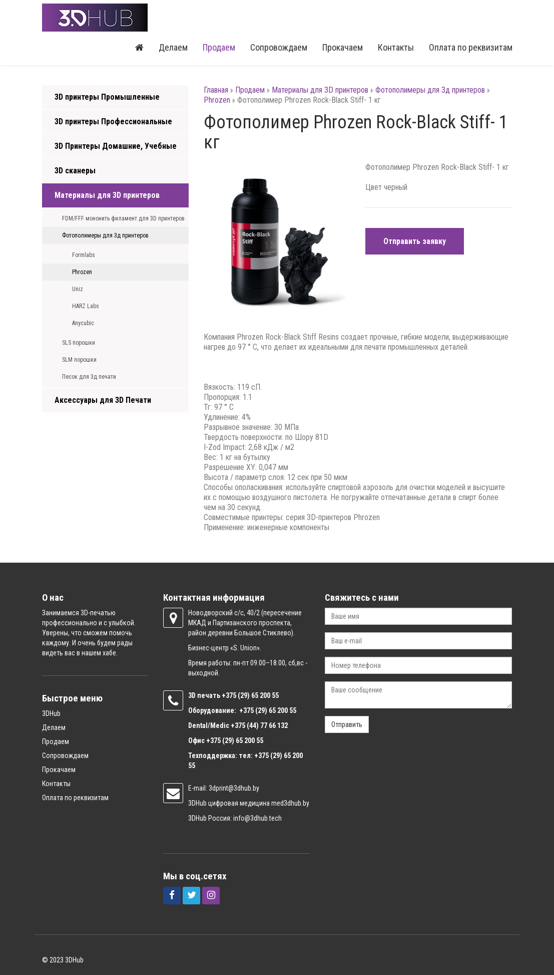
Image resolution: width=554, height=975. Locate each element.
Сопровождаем (278, 47)
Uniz (77, 289)
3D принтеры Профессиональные (113, 121)
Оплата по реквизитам (470, 47)
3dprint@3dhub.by (234, 788)
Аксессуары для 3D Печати (103, 400)
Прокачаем (342, 47)
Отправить (346, 724)
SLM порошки (79, 359)
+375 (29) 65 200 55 (234, 741)
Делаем (173, 47)
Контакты (396, 47)
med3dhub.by (290, 803)
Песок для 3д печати (89, 376)
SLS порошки (78, 342)
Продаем (219, 47)
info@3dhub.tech (257, 818)
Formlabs (83, 255)
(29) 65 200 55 (258, 695)
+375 (230, 695)
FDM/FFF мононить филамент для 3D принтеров (123, 218)
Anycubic (83, 323)
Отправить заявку (414, 241)
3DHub (51, 713)
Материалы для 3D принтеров (107, 195)
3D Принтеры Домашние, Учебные (116, 146)
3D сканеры (75, 170)
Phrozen (82, 272)
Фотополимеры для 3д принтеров (105, 235)
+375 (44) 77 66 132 (259, 725)
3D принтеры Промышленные (107, 97)
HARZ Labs (85, 306)
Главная (216, 90)
